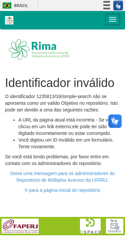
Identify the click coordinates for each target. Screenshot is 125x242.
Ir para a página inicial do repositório (62, 190)
